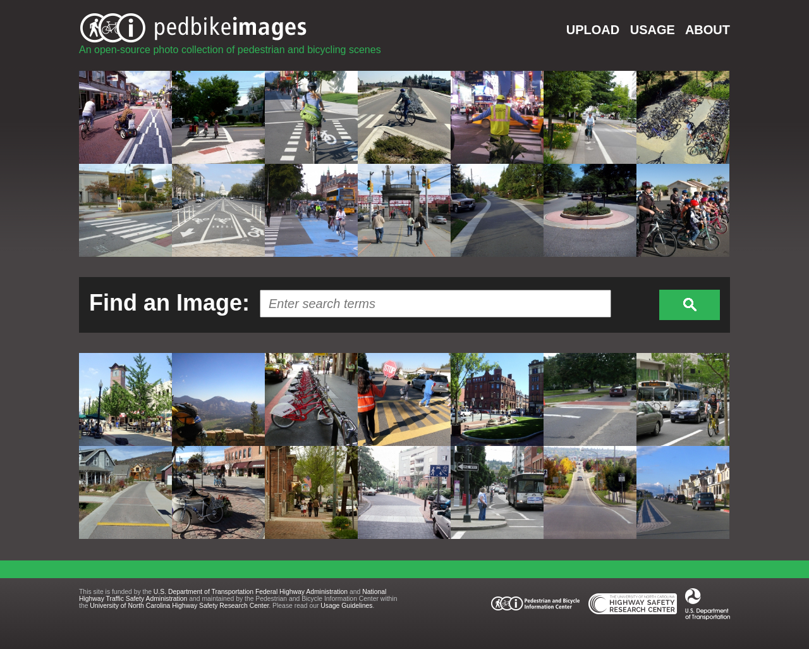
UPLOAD (592, 30)
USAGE (652, 30)
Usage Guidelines (346, 605)
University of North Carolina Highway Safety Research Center (179, 605)
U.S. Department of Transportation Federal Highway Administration (251, 591)
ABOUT (707, 30)
